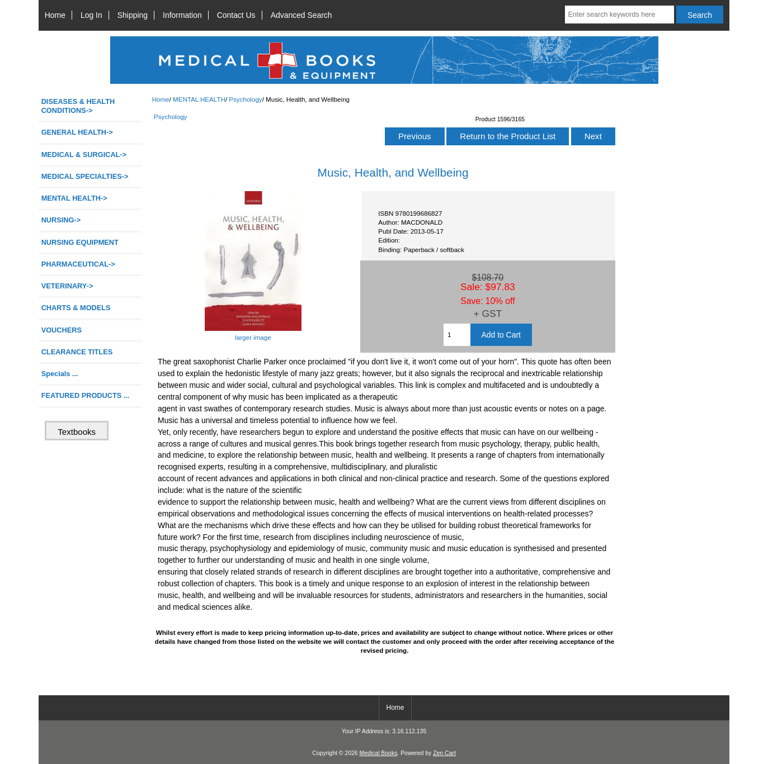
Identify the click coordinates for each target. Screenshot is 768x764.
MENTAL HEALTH (199, 99)
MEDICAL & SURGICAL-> (83, 154)
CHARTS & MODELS (76, 307)
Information (182, 15)
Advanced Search (301, 15)
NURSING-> (61, 220)
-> (74, 198)
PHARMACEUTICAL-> (78, 264)
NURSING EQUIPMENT (80, 242)
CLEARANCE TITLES (77, 352)
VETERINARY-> (67, 286)
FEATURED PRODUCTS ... (85, 395)
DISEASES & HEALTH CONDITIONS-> (78, 106)
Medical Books (378, 753)
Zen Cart (444, 753)
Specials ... (59, 373)
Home (55, 15)
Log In (91, 15)
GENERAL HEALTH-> (77, 132)
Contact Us (236, 15)
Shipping (132, 15)
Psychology (245, 99)
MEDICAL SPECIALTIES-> (85, 176)
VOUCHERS (61, 330)
